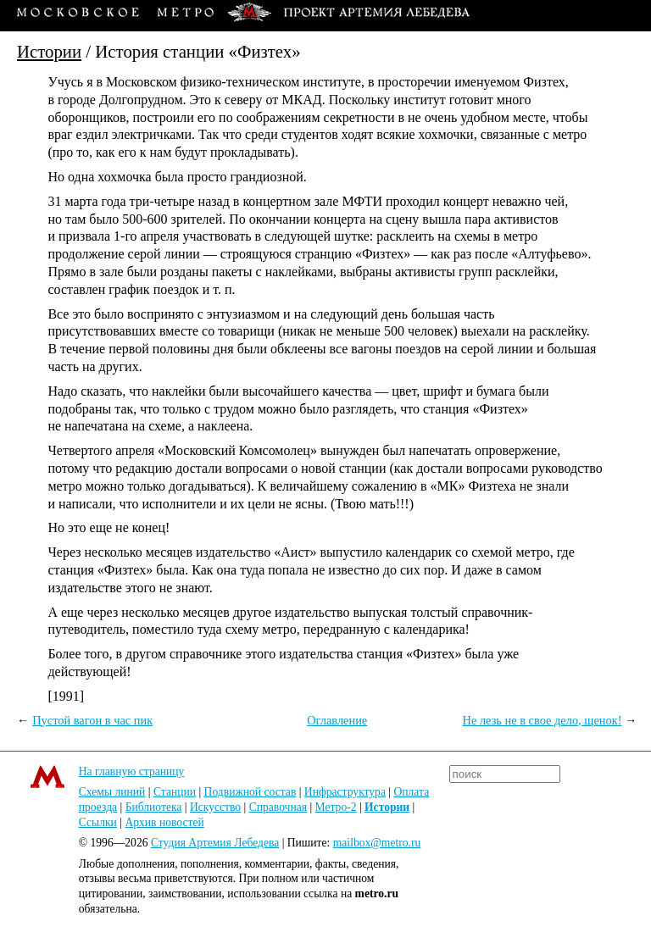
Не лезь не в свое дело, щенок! (542, 720)
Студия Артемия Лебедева (215, 842)
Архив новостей (164, 822)
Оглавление (337, 720)
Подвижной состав (250, 791)
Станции (174, 791)
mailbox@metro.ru (377, 842)
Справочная (278, 807)
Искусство (215, 807)
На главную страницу (132, 771)
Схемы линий (112, 791)
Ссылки (98, 822)
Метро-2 (336, 807)
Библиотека (153, 807)
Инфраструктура (345, 791)
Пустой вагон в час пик (92, 720)
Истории (49, 51)
